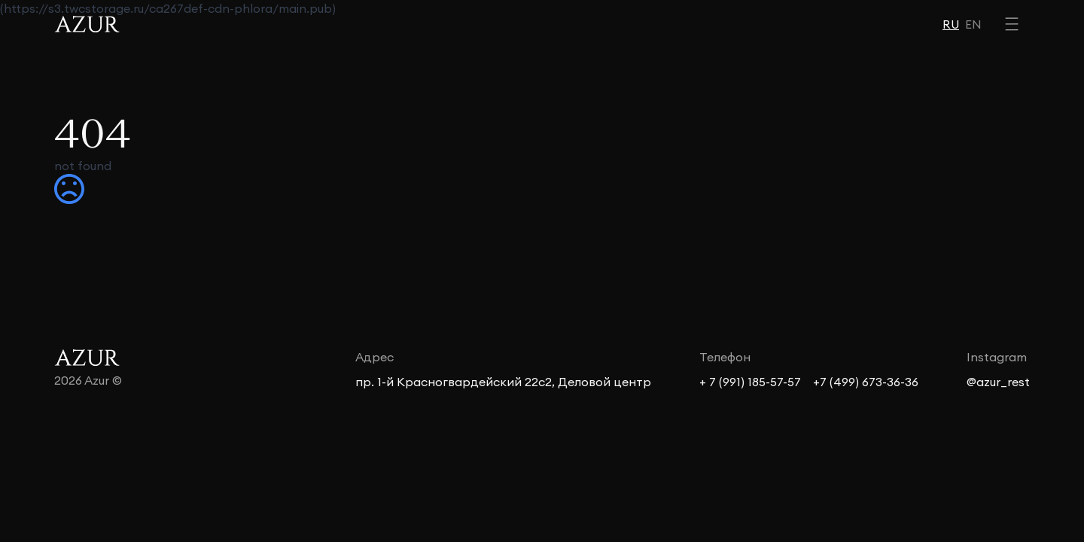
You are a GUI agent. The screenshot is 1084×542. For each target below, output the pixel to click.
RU (950, 24)
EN (973, 24)
